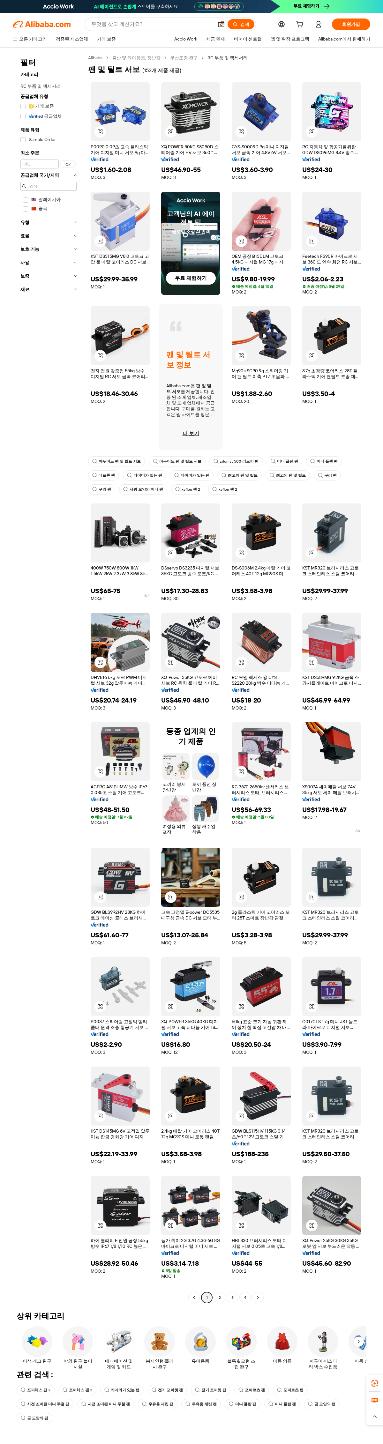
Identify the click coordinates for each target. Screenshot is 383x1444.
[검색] (241, 24)
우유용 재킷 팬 (157, 1404)
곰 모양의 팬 (321, 1404)
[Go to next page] (258, 1297)
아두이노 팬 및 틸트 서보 (116, 461)
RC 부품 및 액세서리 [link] (227, 57)
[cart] (301, 25)
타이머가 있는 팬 (144, 475)
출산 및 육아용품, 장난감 (136, 57)
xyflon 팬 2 (187, 489)
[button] (221, 24)
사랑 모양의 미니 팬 (143, 489)
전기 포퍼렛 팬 (167, 1390)
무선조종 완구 (184, 57)
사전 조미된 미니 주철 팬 (45, 1404)
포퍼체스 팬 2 (35, 1390)
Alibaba (95, 57)
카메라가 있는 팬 (121, 1390)
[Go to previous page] (194, 1297)
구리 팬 (327, 475)
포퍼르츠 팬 (251, 1390)
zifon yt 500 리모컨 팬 (236, 461)
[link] (374, 1383)
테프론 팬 (103, 475)
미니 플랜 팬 (284, 461)
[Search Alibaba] (151, 24)
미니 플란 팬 (242, 1404)
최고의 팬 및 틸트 (240, 475)
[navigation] (48, 678)
